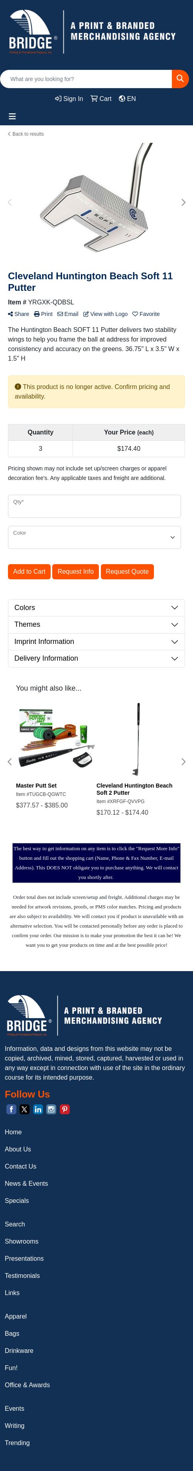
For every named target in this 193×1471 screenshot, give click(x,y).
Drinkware (19, 1350)
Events (14, 1408)
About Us (18, 1149)
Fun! (11, 1367)
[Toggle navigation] (12, 116)
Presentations (24, 1258)
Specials (17, 1200)
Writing (15, 1425)
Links (12, 1292)
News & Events (26, 1183)
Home (13, 1132)
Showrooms (21, 1241)
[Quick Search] (86, 79)
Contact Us (20, 1166)
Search (15, 1224)
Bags (12, 1333)
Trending (17, 1442)
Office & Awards (27, 1385)
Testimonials (22, 1275)
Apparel (16, 1316)
